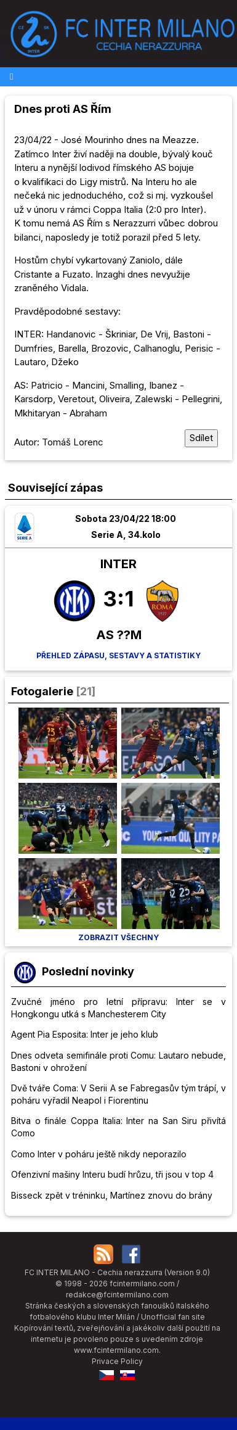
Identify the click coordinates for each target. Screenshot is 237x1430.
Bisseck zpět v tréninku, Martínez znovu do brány (111, 1195)
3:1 (118, 598)
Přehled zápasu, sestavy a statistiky (118, 655)
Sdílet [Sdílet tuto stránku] (201, 438)
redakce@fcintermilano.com (117, 1294)
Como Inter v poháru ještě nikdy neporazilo (99, 1154)
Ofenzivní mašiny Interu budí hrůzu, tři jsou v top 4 (112, 1174)
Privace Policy (117, 1361)
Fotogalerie (42, 691)
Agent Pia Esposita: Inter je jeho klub (84, 1034)
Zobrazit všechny (118, 937)
